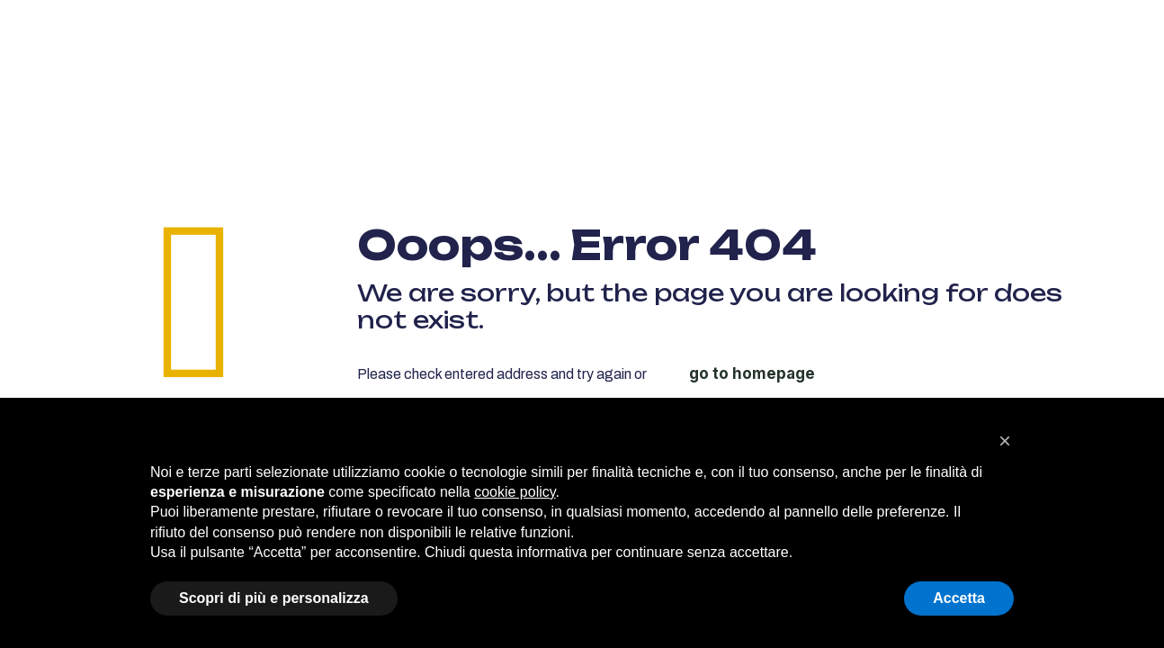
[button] (1004, 441)
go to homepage (752, 373)
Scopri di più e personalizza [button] (274, 598)
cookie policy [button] (514, 492)
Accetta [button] (959, 598)
